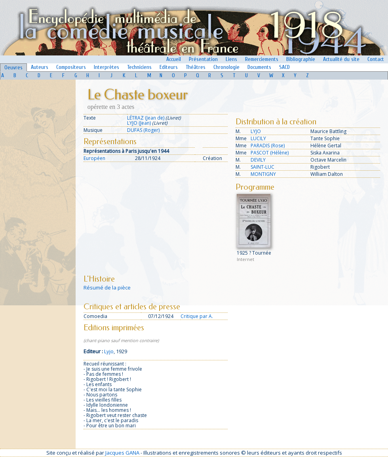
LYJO (256, 131)
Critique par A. (197, 316)
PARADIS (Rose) (268, 145)
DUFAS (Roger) (143, 130)
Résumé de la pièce (107, 287)
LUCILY (258, 138)
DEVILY (258, 159)
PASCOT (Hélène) (270, 152)
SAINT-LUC (262, 167)
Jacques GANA (122, 452)
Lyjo (109, 351)
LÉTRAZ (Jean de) (145, 117)
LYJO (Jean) (139, 123)
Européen (94, 158)
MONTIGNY (263, 174)
